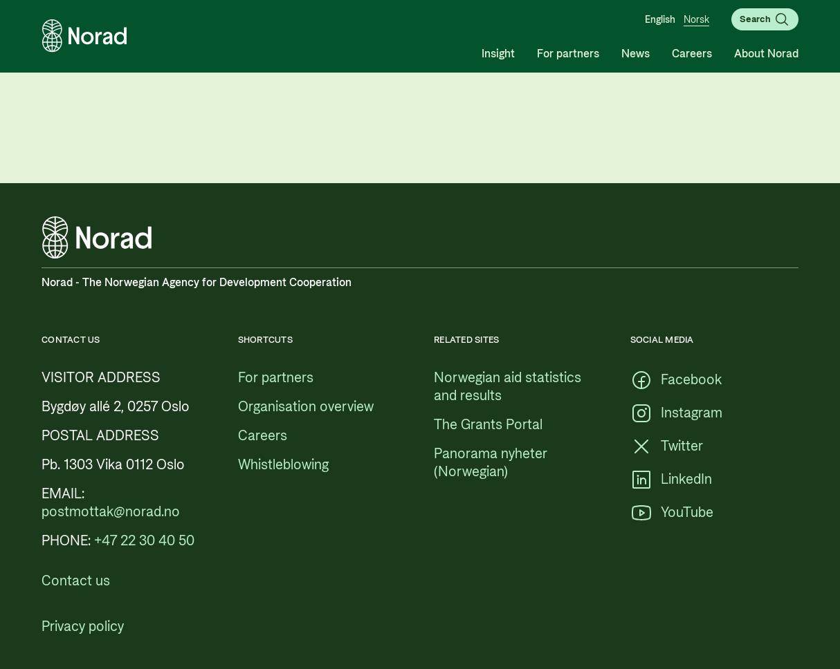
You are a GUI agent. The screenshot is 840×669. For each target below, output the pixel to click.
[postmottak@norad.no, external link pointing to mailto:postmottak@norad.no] (111, 512)
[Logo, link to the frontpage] (84, 36)
